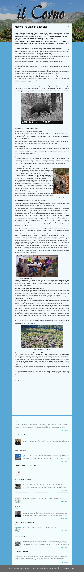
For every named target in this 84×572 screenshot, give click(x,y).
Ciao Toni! (17, 507)
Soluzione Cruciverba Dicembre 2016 (24, 522)
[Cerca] (71, 4)
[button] (68, 26)
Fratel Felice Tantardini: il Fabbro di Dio (25, 465)
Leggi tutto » (65, 430)
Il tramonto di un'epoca (21, 536)
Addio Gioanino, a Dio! (21, 434)
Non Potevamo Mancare (21, 450)
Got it (73, 568)
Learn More (67, 568)
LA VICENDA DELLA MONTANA (24, 479)
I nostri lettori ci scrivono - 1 (22, 551)
